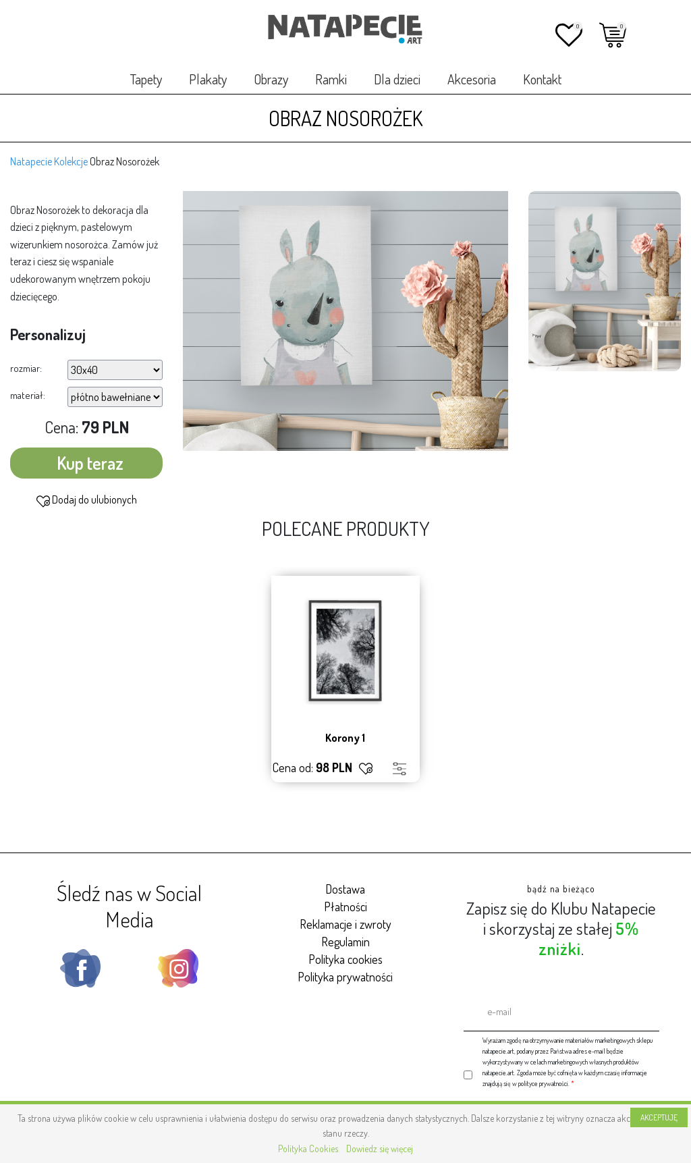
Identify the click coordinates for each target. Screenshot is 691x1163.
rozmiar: (26, 368)
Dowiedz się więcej (379, 1148)
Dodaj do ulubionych (86, 500)
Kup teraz (90, 463)
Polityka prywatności (345, 976)
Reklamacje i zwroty (345, 924)
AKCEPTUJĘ (659, 1117)
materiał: (27, 395)
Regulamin (345, 941)
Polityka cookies (345, 959)
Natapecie (31, 161)
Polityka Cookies (308, 1148)
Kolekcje (71, 161)
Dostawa (345, 889)
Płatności (345, 906)
